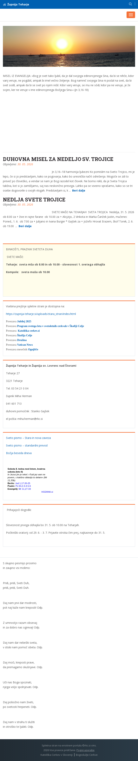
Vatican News (25, 344)
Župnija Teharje (16, 4)
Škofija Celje (24, 335)
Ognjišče (33, 349)
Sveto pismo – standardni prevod (27, 445)
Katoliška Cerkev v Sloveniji (57, 754)
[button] (130, 3)
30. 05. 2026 (25, 164)
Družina (22, 340)
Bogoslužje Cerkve (87, 754)
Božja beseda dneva (19, 453)
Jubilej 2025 (24, 321)
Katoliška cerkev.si (29, 330)
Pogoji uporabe (85, 750)
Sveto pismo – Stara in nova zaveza (28, 438)
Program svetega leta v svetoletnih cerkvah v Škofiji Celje (50, 326)
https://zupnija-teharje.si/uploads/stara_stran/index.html (41, 314)
